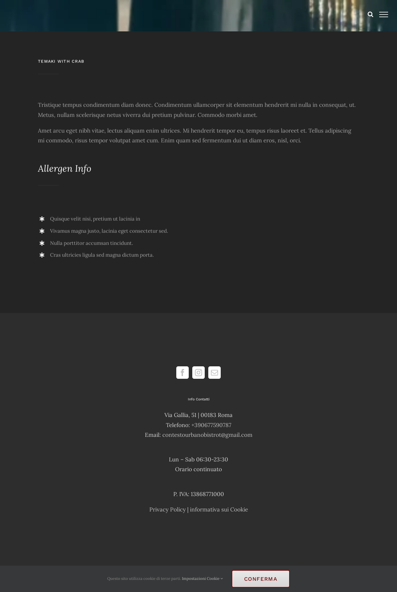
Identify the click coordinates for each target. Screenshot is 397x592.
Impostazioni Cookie (202, 578)
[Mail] (214, 372)
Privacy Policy (167, 509)
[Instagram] (198, 372)
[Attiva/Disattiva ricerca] (370, 14)
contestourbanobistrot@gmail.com (207, 434)
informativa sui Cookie (219, 509)
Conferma (261, 579)
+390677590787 (211, 425)
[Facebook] (182, 372)
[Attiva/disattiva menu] (383, 14)
